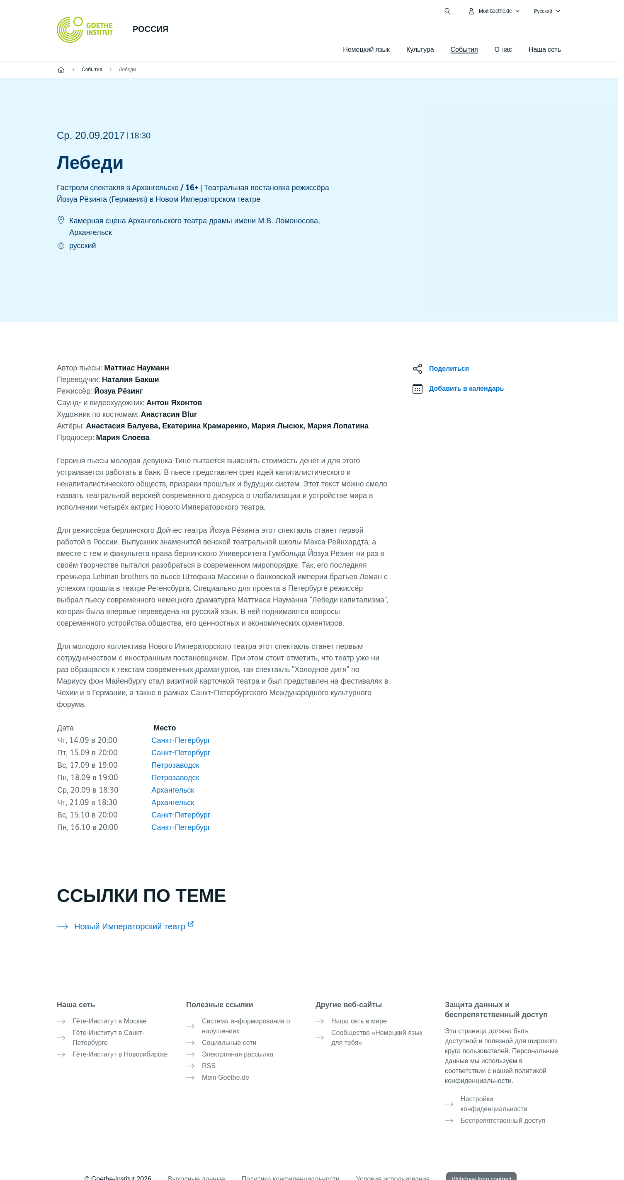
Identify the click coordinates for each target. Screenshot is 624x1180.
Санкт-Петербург (179, 740)
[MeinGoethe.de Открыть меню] (494, 11)
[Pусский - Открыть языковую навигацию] (547, 11)
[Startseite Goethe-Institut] (85, 30)
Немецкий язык (366, 49)
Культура (420, 49)
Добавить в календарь (466, 388)
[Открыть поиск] (447, 11)
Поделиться (449, 368)
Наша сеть (545, 49)
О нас (503, 49)
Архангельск (172, 790)
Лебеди (127, 70)
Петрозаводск (175, 765)
